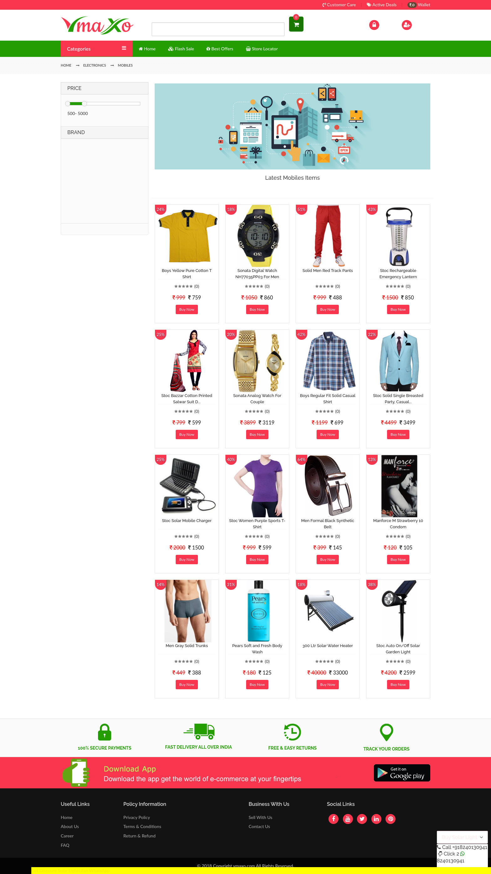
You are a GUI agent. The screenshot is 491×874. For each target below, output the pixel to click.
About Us (70, 826)
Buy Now (186, 309)
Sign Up (415, 24)
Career (67, 835)
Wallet (418, 4)
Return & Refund (139, 835)
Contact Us (259, 826)
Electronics (94, 65)
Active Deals (381, 4)
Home (66, 817)
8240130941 (450, 861)
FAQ (65, 845)
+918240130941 (469, 847)
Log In (381, 24)
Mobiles (125, 65)
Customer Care (339, 4)
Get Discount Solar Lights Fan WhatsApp (70, 870)
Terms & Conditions (142, 826)
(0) (196, 286)
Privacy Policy (136, 817)
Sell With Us (260, 817)
